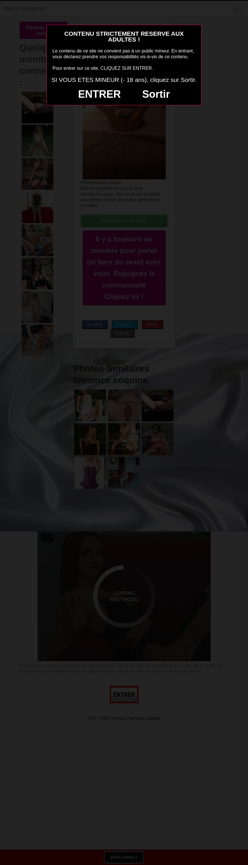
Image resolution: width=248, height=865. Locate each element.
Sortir (156, 94)
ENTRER (99, 94)
